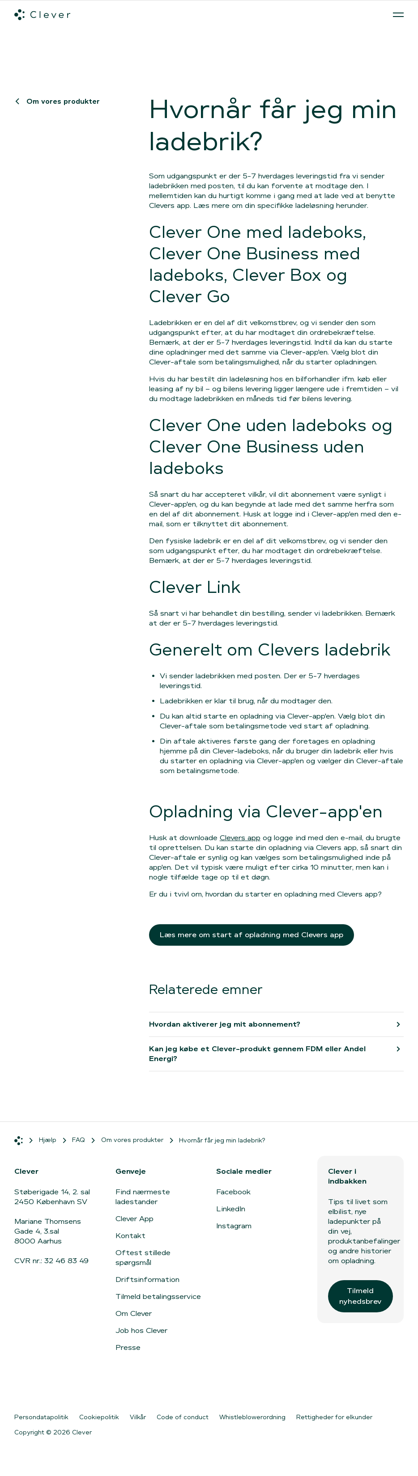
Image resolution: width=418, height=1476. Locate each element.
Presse (128, 1347)
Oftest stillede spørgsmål (143, 1257)
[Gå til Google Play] (112, 1388)
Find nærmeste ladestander (142, 1197)
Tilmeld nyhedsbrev (360, 1296)
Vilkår (138, 1417)
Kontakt (130, 1235)
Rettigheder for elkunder (334, 1417)
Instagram (234, 1226)
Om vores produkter (58, 101)
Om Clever (133, 1313)
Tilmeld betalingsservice (158, 1296)
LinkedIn (230, 1209)
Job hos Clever (141, 1330)
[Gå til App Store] (41, 1388)
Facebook (233, 1192)
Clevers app (240, 837)
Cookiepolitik (99, 1417)
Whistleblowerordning (252, 1417)
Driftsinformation (147, 1279)
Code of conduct (183, 1417)
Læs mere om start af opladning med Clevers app (251, 934)
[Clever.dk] (42, 15)
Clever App (134, 1218)
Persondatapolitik (41, 1417)
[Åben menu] (398, 14)
